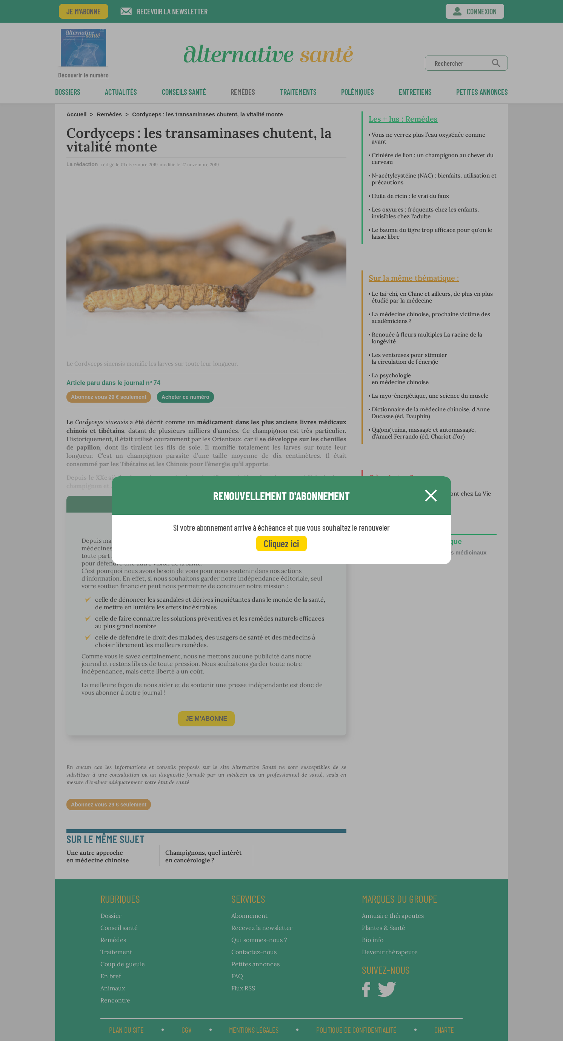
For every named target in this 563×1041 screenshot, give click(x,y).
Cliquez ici (281, 543)
